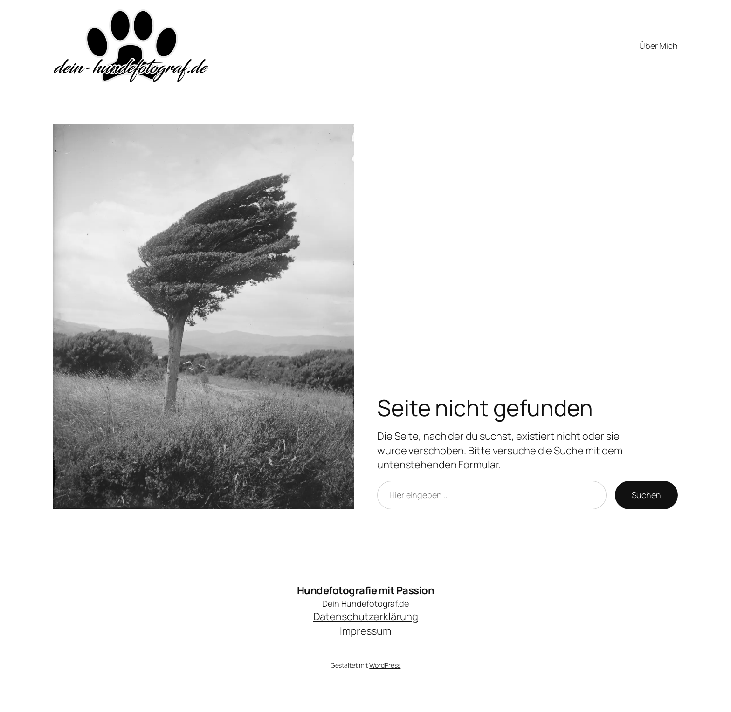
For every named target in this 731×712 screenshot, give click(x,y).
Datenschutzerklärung (365, 616)
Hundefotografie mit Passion (365, 590)
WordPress (384, 665)
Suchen (646, 494)
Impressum (365, 631)
